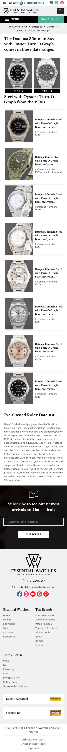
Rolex (38, 636)
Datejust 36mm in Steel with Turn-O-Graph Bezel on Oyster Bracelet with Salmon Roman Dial (48, 348)
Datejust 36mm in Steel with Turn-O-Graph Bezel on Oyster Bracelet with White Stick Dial (48, 198)
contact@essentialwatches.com (34, 587)
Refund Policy (11, 682)
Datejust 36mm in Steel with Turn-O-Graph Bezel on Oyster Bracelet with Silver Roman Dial (48, 273)
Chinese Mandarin (33, 739)
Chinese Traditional (33, 743)
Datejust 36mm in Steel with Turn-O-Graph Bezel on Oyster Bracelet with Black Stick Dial (48, 123)
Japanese (33, 748)
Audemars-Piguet (45, 619)
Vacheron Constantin (47, 628)
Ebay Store (9, 623)
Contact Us (9, 636)
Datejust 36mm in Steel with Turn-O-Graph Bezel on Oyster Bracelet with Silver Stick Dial (48, 310)
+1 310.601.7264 (31, 3)
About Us (50, 19)
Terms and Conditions (15, 686)
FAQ (5, 665)
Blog (5, 673)
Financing (8, 669)
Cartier (39, 640)
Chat (6, 660)
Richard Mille (42, 632)
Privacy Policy (11, 677)
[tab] (18, 75)
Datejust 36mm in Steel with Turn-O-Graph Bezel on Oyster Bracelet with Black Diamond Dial (48, 385)
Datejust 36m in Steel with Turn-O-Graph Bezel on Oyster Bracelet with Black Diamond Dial (47, 161)
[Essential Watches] (21, 10)
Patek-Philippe (43, 623)
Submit (60, 11)
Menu (15, 19)
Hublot (39, 645)
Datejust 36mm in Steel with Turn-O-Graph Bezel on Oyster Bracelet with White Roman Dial (48, 236)
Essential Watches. (38, 727)
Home (6, 615)
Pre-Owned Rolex (44, 615)
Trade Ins (8, 628)
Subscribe (33, 534)
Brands (7, 619)
